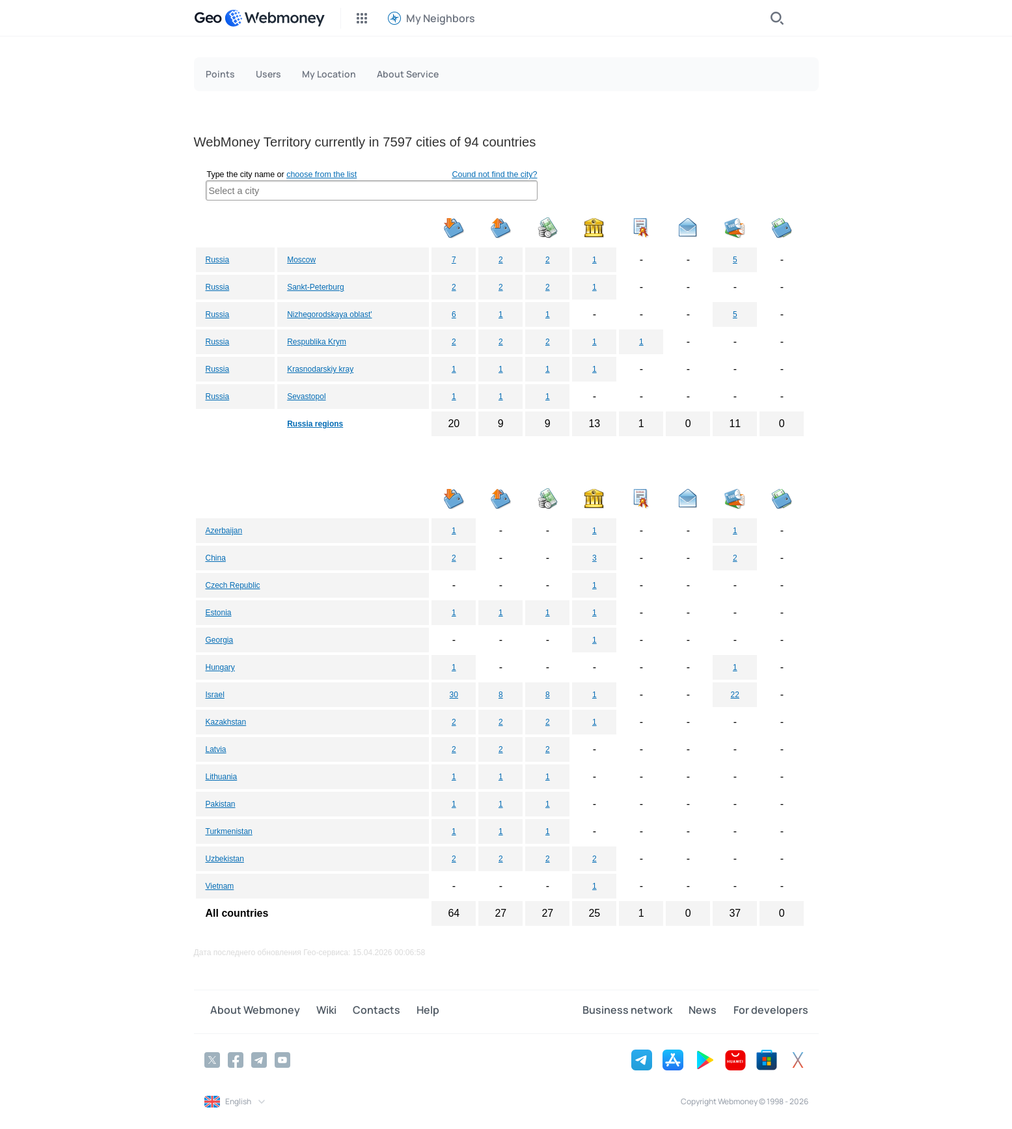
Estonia (219, 612)
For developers (770, 1011)
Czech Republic (233, 585)
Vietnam (220, 886)
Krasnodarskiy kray (320, 369)
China (216, 558)
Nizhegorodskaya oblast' (329, 314)
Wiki (315, 1011)
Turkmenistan (229, 831)
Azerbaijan (224, 530)
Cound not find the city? (494, 174)
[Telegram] (259, 1058)
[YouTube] (282, 1058)
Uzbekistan (225, 858)
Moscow (301, 259)
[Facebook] (235, 1058)
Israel (215, 694)
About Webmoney (249, 1011)
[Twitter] (212, 1058)
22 (735, 694)
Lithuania (222, 776)
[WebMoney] (275, 18)
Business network (640, 1011)
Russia (218, 259)
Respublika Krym (316, 341)
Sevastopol (306, 396)
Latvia (216, 749)
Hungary (220, 667)
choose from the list (321, 174)
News (709, 1011)
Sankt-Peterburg (315, 287)
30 (454, 694)
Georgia (220, 640)
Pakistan (221, 804)
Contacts (359, 1011)
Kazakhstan (226, 722)
